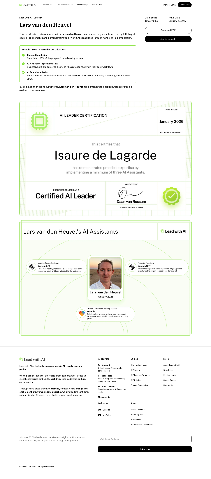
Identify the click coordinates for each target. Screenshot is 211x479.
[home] (28, 4)
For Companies (63, 5)
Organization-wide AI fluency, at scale (112, 389)
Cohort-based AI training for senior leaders (110, 368)
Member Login (169, 5)
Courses (45, 5)
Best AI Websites (138, 410)
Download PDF (168, 30)
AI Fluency (135, 370)
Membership (82, 5)
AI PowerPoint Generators (142, 425)
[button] (47, 4)
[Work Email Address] (145, 439)
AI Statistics (136, 380)
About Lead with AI (171, 365)
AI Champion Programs (140, 375)
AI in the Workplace (139, 365)
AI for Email (136, 420)
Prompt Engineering (139, 385)
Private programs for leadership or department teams (112, 379)
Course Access (169, 380)
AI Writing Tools (138, 415)
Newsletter (97, 5)
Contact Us (168, 385)
